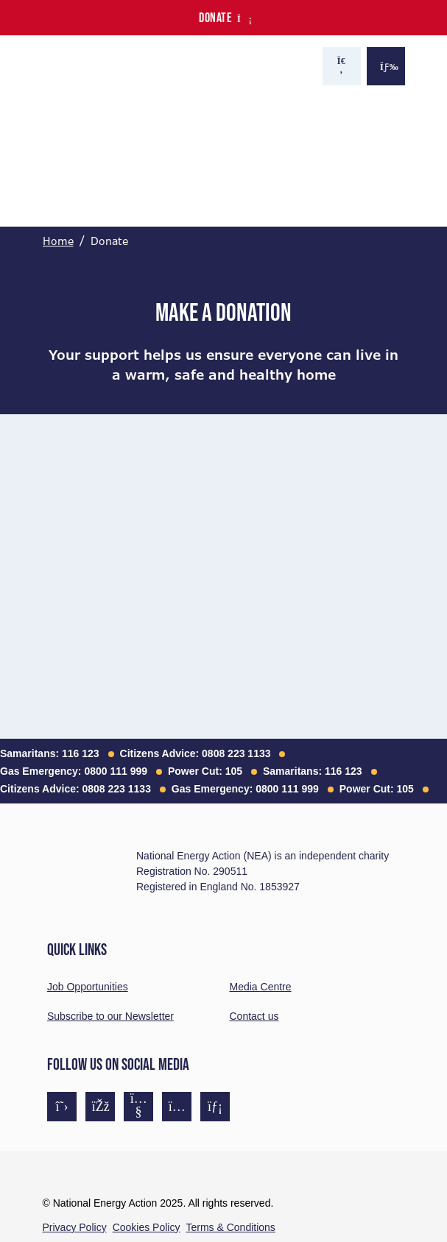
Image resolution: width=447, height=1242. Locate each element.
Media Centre (261, 987)
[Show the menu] (386, 66)
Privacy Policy (75, 1227)
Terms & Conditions (230, 1227)
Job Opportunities (87, 987)
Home (58, 241)
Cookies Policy (146, 1227)
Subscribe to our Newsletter (110, 1016)
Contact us (254, 1016)
